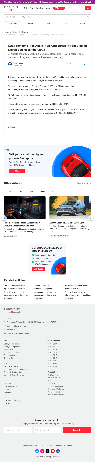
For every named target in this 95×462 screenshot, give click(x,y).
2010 (49, 347)
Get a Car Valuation (11, 352)
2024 (49, 366)
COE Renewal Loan (11, 386)
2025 (55, 366)
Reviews (30, 24)
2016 (49, 355)
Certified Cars (53, 375)
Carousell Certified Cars (13, 372)
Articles (39, 8)
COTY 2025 (59, 8)
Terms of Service (29, 446)
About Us (40, 446)
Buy (31, 8)
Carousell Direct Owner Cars (14, 375)
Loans (6, 389)
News (82, 24)
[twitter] (77, 64)
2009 (55, 344)
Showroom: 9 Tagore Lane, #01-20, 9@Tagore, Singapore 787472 (32, 322)
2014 (49, 352)
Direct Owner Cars (54, 378)
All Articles (12, 17)
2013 (55, 349)
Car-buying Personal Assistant (15, 369)
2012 (49, 349)
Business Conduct (65, 446)
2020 (49, 361)
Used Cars (51, 381)
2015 (55, 352)
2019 (55, 358)
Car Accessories (54, 392)
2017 (55, 355)
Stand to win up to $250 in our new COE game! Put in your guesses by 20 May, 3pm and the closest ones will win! (47, 2)
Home (6, 32)
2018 (49, 358)
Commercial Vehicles (56, 389)
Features (65, 24)
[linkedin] (84, 64)
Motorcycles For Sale (56, 395)
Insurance (8, 392)
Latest (8, 192)
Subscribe (77, 430)
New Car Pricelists (11, 366)
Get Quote (16, 171)
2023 (55, 364)
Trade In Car (8, 358)
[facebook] (70, 64)
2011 (55, 347)
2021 (55, 361)
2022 (49, 364)
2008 (49, 344)
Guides (47, 24)
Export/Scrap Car (10, 349)
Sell (25, 8)
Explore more (84, 183)
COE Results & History (12, 401)
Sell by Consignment (12, 347)
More (48, 8)
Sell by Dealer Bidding (12, 344)
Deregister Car (9, 355)
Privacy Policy (51, 446)
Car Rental (51, 383)
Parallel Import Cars (55, 386)
